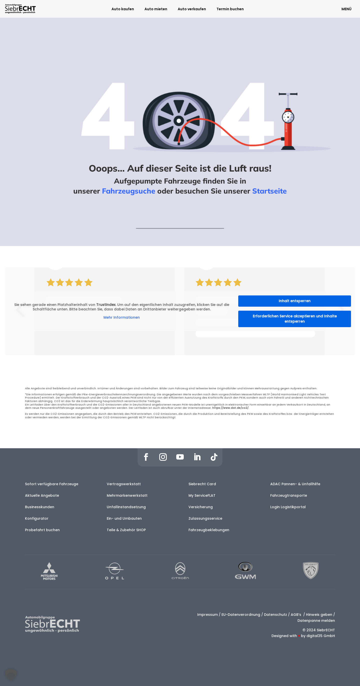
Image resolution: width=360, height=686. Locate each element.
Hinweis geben (319, 614)
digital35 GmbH (320, 635)
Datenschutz (275, 614)
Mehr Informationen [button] (122, 317)
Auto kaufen (123, 9)
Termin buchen (230, 9)
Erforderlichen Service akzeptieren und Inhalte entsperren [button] (295, 319)
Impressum (207, 614)
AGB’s (296, 614)
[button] (11, 675)
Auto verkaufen (192, 9)
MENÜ (347, 8)
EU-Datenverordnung (241, 614)
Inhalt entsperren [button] (294, 300)
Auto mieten (155, 9)
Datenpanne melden (316, 620)
